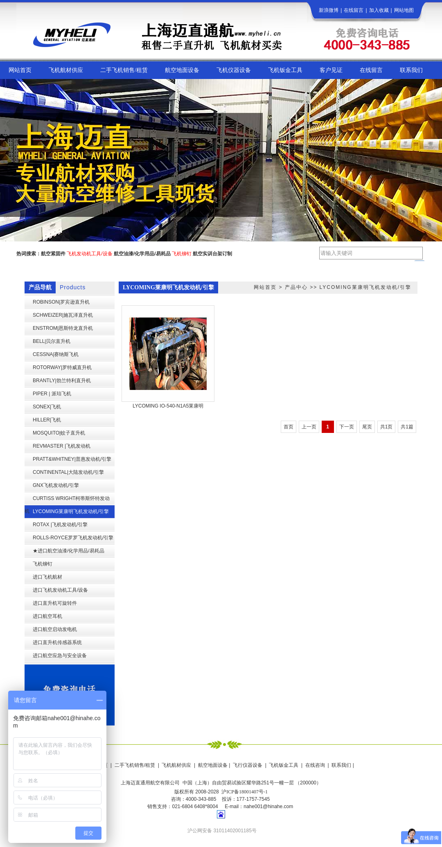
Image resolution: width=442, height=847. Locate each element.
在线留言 (353, 10)
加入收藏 (379, 10)
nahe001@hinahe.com (268, 806)
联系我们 (341, 765)
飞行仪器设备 (247, 765)
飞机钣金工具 (283, 765)
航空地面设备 (213, 765)
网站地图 (404, 10)
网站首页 (265, 287)
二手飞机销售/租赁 (135, 765)
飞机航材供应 (176, 765)
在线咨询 (315, 765)
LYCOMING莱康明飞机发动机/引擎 (365, 287)
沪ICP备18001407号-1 (244, 792)
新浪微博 (328, 10)
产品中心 (296, 287)
